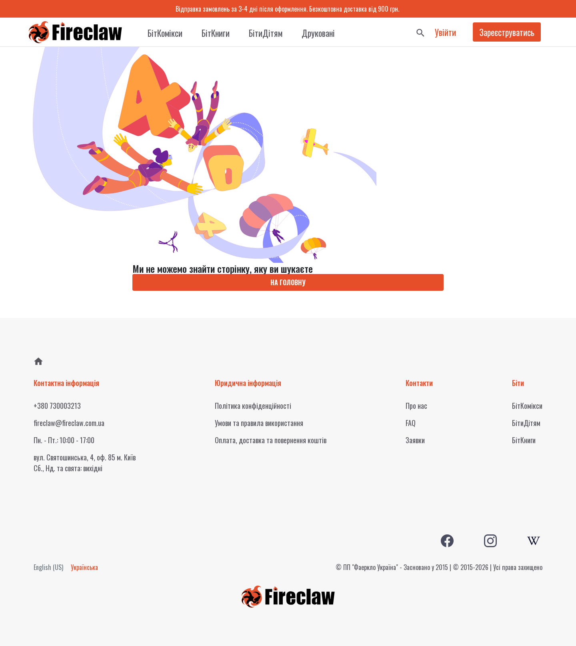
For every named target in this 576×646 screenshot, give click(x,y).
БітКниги (216, 32)
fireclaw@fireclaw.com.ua (69, 423)
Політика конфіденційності (253, 405)
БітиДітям (265, 32)
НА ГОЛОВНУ (288, 282)
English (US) (48, 567)
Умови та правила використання (259, 423)
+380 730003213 (57, 405)
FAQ (411, 423)
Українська (84, 567)
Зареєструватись (506, 32)
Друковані (318, 32)
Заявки (415, 440)
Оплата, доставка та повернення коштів (270, 440)
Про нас (416, 405)
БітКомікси (165, 32)
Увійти (445, 32)
